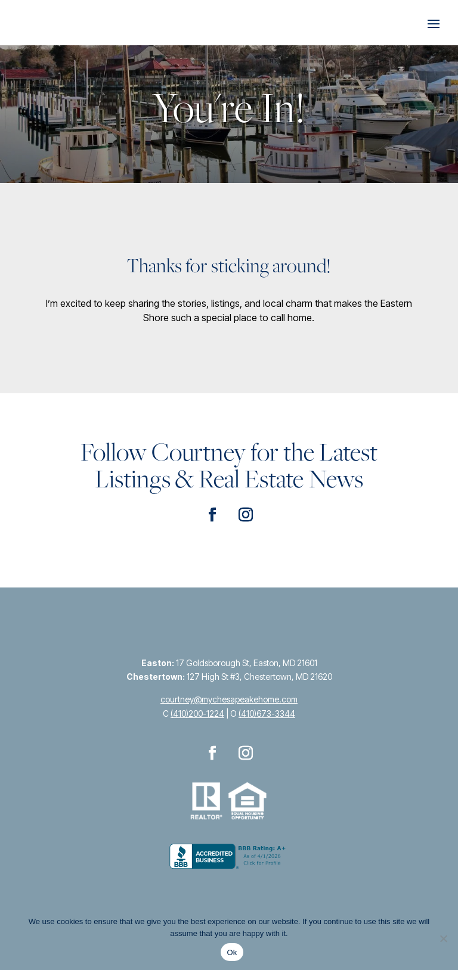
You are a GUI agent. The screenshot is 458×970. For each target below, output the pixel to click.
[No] (443, 938)
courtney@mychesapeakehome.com (229, 699)
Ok (232, 952)
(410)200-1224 (197, 713)
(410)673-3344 (267, 713)
